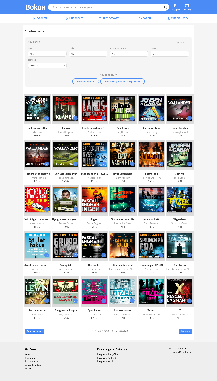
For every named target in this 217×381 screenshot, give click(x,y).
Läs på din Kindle (105, 361)
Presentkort (108, 18)
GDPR (28, 368)
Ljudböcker (74, 18)
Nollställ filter (181, 42)
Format (154, 48)
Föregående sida (34, 331)
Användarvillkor (33, 364)
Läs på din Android (106, 357)
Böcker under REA (85, 81)
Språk (71, 48)
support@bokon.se (180, 351)
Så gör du (143, 18)
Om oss (29, 354)
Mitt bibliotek (177, 18)
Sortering (33, 60)
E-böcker (40, 18)
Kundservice (31, 361)
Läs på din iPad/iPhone (108, 354)
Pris (30, 48)
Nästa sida (185, 331)
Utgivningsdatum (118, 48)
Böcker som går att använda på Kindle (122, 81)
